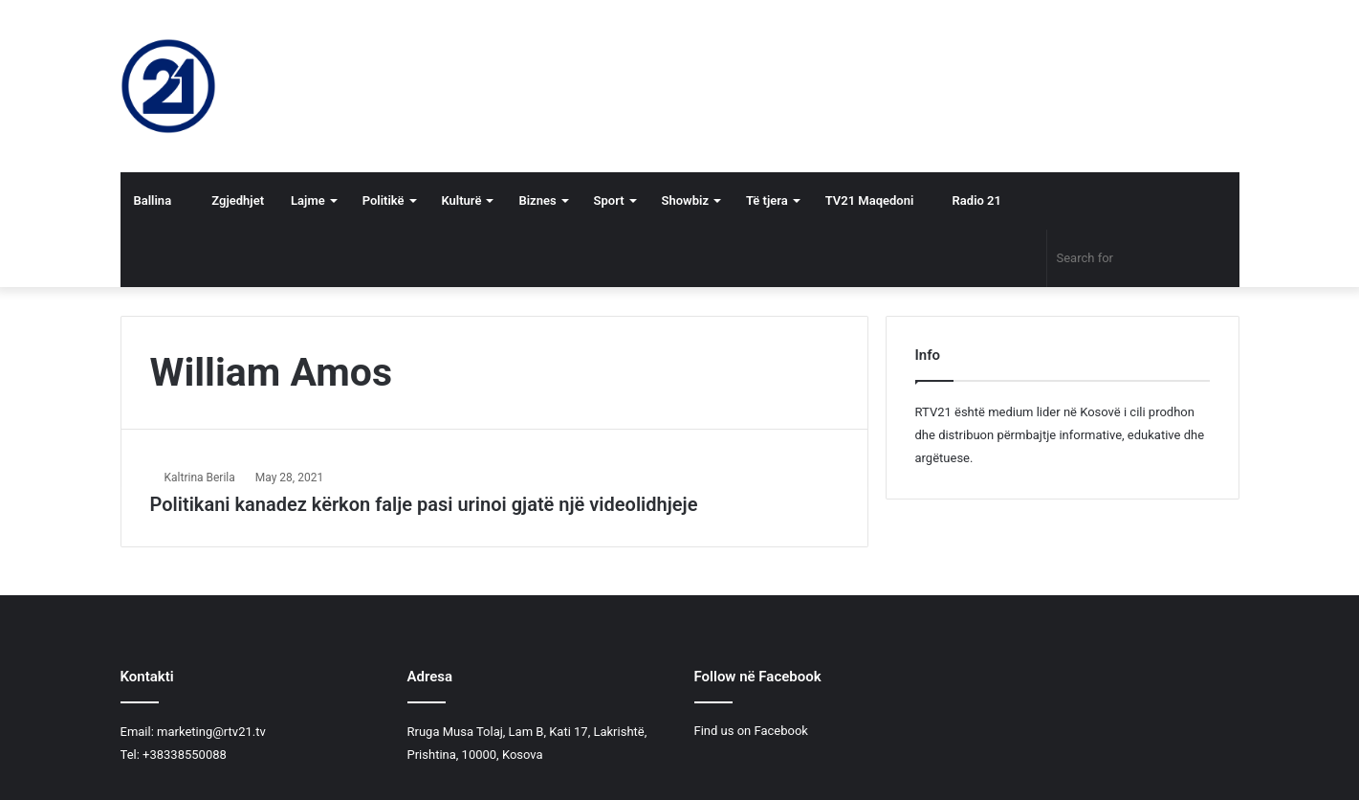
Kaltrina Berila (199, 477)
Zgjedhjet (231, 200)
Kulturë (462, 200)
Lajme (308, 200)
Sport (609, 200)
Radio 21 (970, 200)
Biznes (537, 200)
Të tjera (767, 200)
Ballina (153, 200)
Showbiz (685, 200)
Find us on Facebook (751, 730)
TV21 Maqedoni (869, 200)
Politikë (383, 200)
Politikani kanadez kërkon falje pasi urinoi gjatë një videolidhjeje (424, 504)
